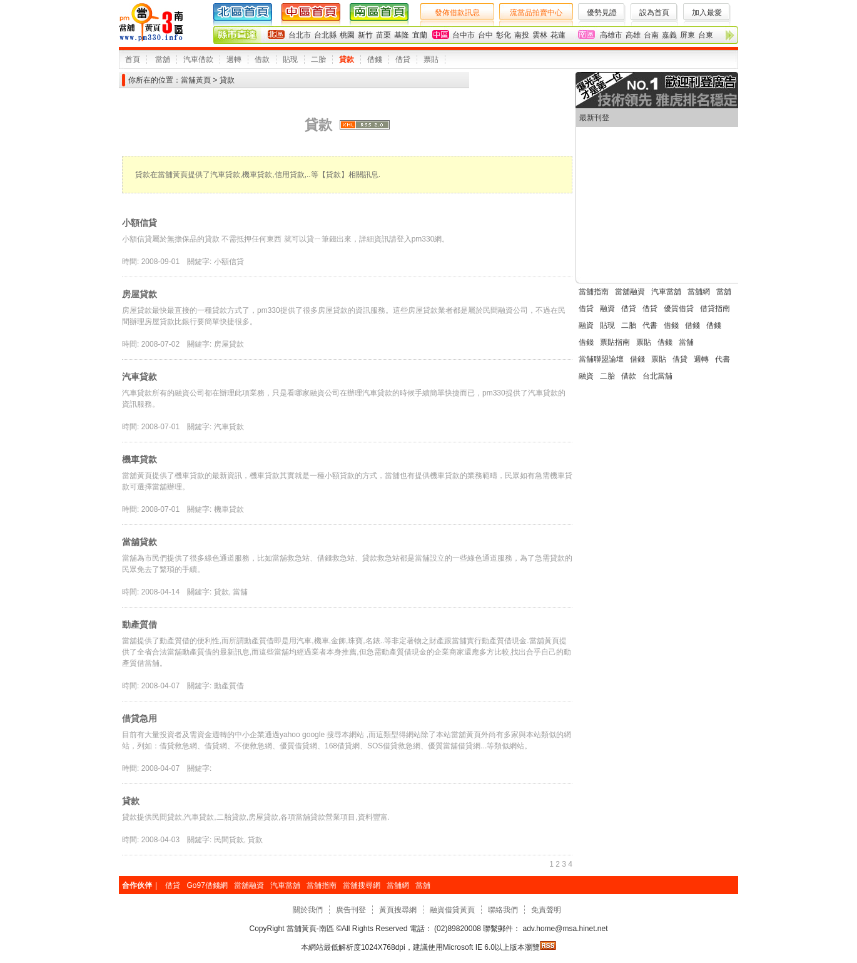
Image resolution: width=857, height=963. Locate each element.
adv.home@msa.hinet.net (563, 928)
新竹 (365, 35)
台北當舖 (657, 376)
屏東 (687, 35)
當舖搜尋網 (361, 885)
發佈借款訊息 (457, 12)
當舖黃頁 (196, 80)
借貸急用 (139, 718)
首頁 (132, 59)
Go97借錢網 (206, 885)
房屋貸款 (139, 294)
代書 (649, 325)
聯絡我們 (503, 909)
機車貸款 (139, 459)
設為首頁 (654, 12)
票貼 (431, 59)
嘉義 (669, 35)
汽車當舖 (666, 291)
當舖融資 (630, 291)
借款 (262, 59)
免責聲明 (546, 909)
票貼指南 (615, 342)
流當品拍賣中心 (536, 12)
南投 (521, 35)
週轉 (233, 59)
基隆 (401, 35)
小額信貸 (139, 223)
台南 (651, 35)
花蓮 (557, 35)
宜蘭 (419, 35)
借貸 (402, 59)
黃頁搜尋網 (398, 909)
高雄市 (611, 35)
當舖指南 (594, 291)
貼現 (290, 59)
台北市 (299, 35)
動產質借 (139, 624)
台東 (705, 35)
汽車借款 (198, 59)
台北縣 (325, 35)
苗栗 (383, 35)
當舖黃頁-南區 (311, 928)
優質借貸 (679, 308)
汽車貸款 (139, 377)
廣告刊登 (351, 909)
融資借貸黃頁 (452, 909)
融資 (607, 308)
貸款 (346, 59)
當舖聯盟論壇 (601, 359)
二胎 (318, 59)
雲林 (539, 35)
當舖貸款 (139, 542)
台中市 (463, 35)
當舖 (162, 59)
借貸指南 (715, 308)
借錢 (374, 59)
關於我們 (308, 909)
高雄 (633, 35)
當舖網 (698, 291)
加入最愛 (707, 12)
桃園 (347, 35)
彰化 (503, 35)
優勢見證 (602, 12)
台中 (485, 35)
